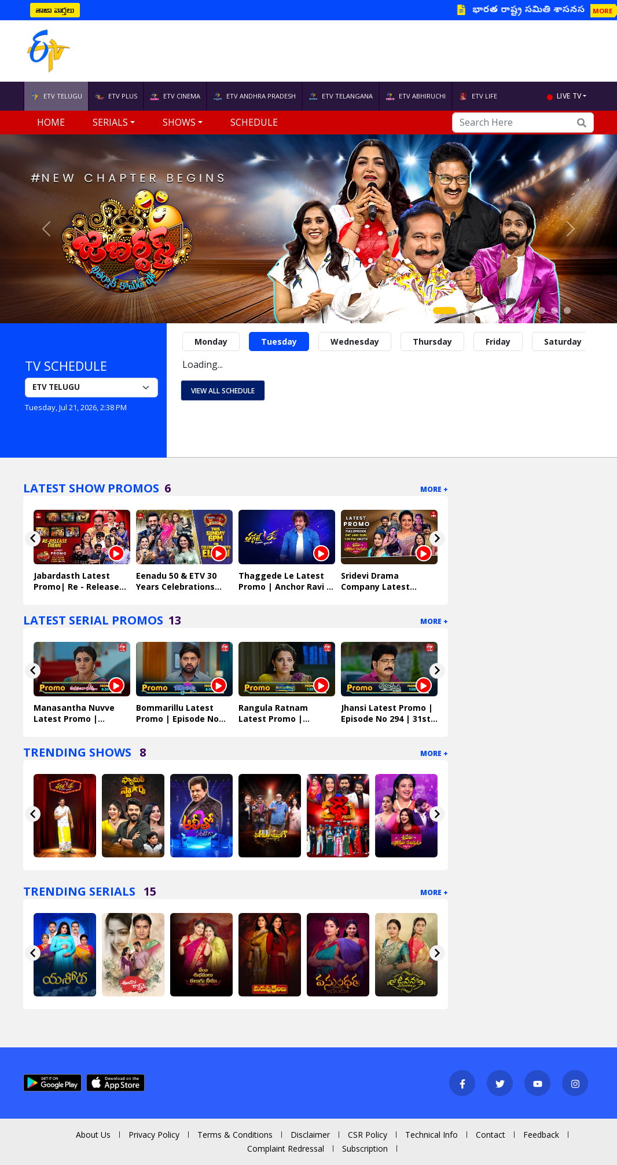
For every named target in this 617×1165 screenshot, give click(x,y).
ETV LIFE (477, 96)
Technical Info (431, 1134)
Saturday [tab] (563, 341)
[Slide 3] (478, 310)
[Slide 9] (554, 310)
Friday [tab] (498, 341)
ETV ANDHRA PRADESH (254, 96)
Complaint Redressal (285, 1148)
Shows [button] (179, 122)
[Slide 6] (516, 310)
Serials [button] (110, 122)
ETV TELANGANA (340, 96)
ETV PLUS (116, 96)
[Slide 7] (529, 310)
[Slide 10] (567, 310)
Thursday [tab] (432, 341)
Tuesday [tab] (279, 341)
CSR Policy (367, 1134)
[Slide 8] (541, 310)
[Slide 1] (444, 310)
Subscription (365, 1148)
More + (434, 489)
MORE (602, 10)
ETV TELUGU (56, 96)
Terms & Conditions (235, 1134)
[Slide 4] (490, 310)
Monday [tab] (210, 341)
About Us (93, 1134)
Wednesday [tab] (354, 341)
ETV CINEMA (175, 96)
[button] (46, 228)
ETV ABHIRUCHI (415, 96)
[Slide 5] (503, 310)
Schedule (254, 122)
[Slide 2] (465, 310)
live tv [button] (569, 96)
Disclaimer (310, 1134)
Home (51, 122)
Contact (490, 1134)
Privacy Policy (153, 1134)
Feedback (541, 1134)
